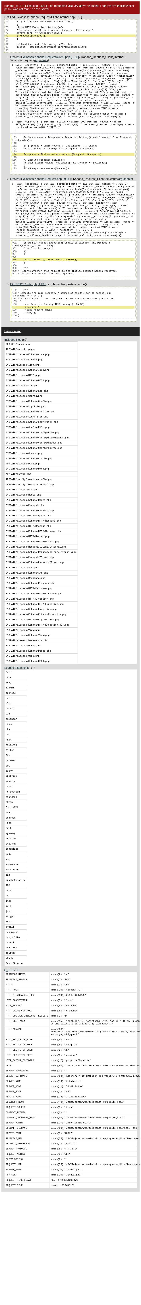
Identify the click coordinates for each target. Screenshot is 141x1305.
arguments (41, 60)
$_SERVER (11, 1058)
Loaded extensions (16, 725)
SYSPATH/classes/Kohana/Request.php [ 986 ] (40, 191)
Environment (12, 355)
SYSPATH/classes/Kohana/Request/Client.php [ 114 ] (44, 57)
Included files (12, 363)
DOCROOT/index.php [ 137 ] (28, 308)
